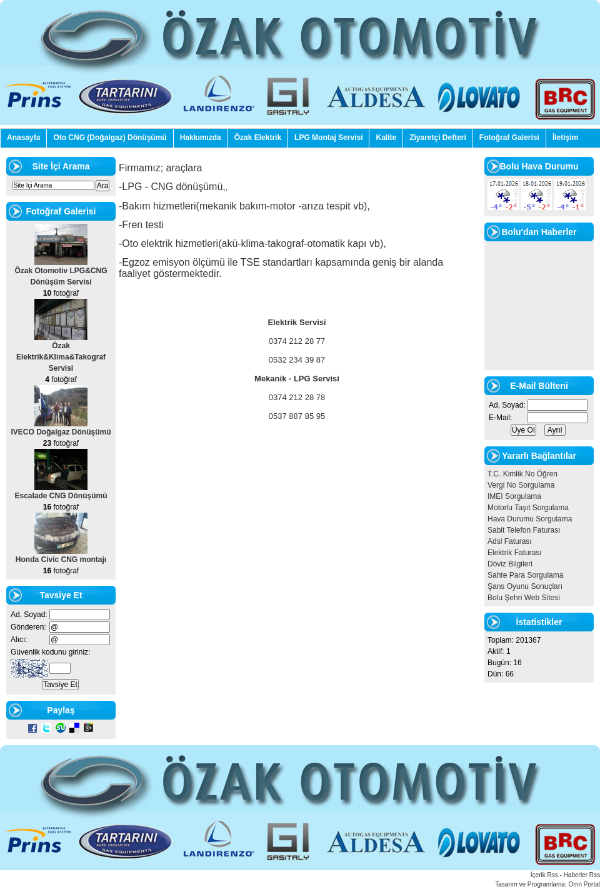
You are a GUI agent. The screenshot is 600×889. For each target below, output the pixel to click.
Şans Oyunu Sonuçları (525, 586)
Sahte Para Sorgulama (525, 575)
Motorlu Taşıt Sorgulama (528, 507)
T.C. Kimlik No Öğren (523, 474)
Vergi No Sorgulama (521, 485)
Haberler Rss (582, 874)
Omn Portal (584, 884)
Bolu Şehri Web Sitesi (524, 597)
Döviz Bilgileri (510, 564)
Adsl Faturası (510, 541)
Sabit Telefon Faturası (524, 530)
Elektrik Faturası (515, 552)
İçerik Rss (544, 874)
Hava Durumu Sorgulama (530, 519)
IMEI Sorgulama (514, 496)
